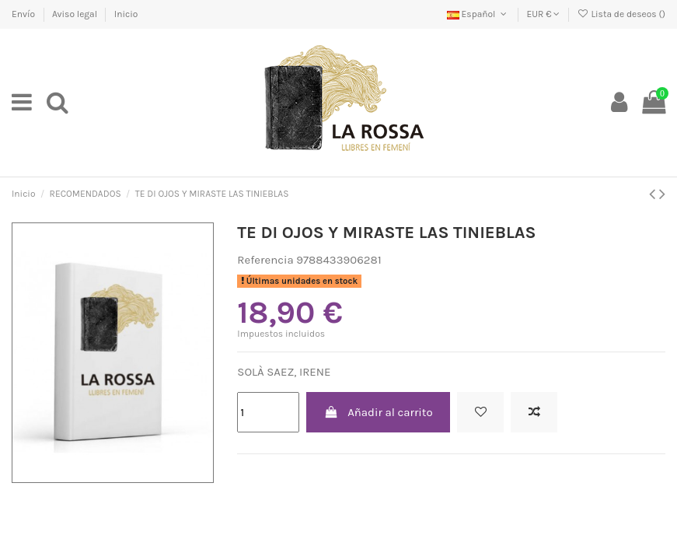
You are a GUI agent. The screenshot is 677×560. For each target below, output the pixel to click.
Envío (24, 14)
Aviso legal (75, 14)
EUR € (543, 14)
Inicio (126, 14)
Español (478, 14)
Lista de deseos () (621, 14)
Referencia (265, 260)
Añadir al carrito (378, 412)
